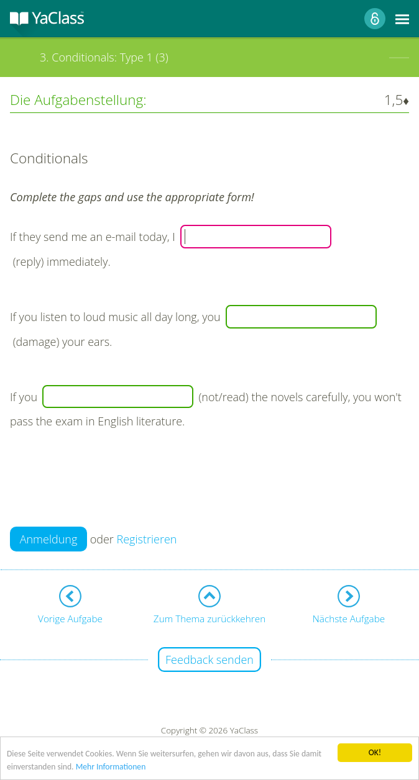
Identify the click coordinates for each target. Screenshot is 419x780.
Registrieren (147, 539)
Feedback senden (209, 659)
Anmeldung (49, 539)
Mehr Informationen (111, 767)
